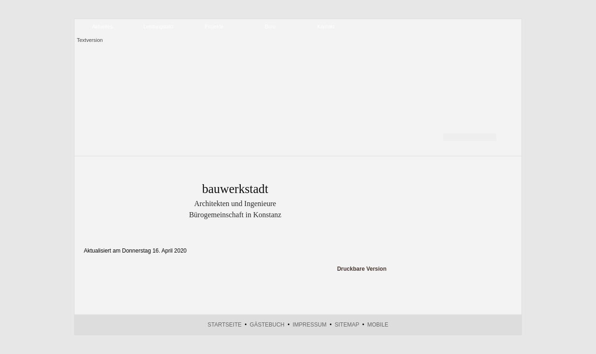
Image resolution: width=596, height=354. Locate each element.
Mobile (377, 324)
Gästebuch (267, 324)
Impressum (310, 324)
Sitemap (347, 324)
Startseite (225, 324)
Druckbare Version (361, 269)
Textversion (90, 40)
